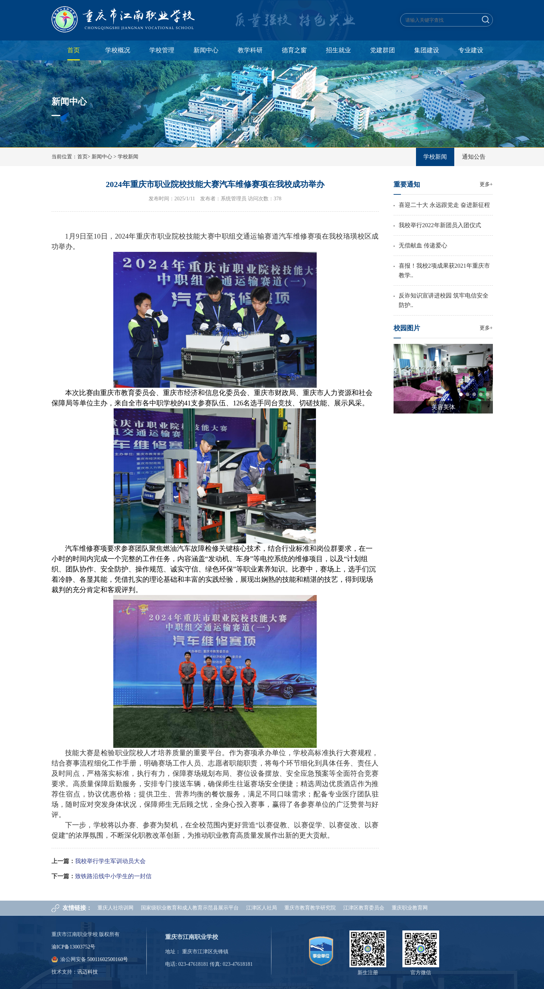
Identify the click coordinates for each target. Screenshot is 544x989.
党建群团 (382, 50)
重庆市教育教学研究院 (310, 908)
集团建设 (426, 50)
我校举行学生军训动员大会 (110, 861)
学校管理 (161, 50)
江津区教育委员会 (363, 908)
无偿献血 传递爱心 (423, 245)
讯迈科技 (87, 972)
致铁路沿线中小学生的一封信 (113, 876)
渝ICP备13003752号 (73, 947)
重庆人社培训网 (115, 908)
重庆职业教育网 (410, 908)
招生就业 (338, 50)
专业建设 (470, 50)
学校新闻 (128, 156)
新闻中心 (205, 50)
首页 (73, 50)
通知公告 (474, 157)
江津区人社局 (261, 908)
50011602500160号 (107, 959)
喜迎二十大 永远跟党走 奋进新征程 (444, 205)
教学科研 (250, 50)
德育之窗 (294, 50)
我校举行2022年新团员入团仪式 (440, 225)
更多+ (486, 184)
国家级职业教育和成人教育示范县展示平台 (190, 908)
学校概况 (117, 50)
